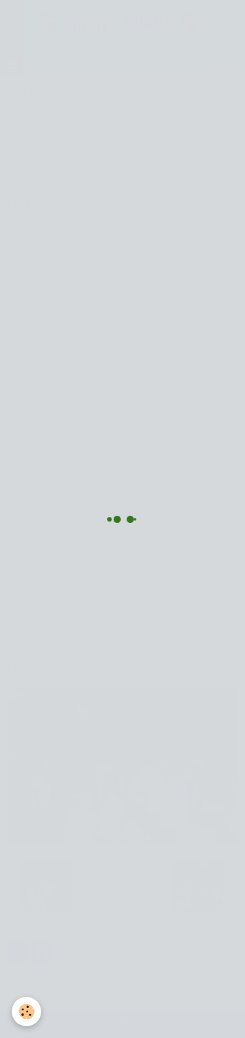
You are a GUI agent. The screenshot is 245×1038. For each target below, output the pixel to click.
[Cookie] (26, 1011)
